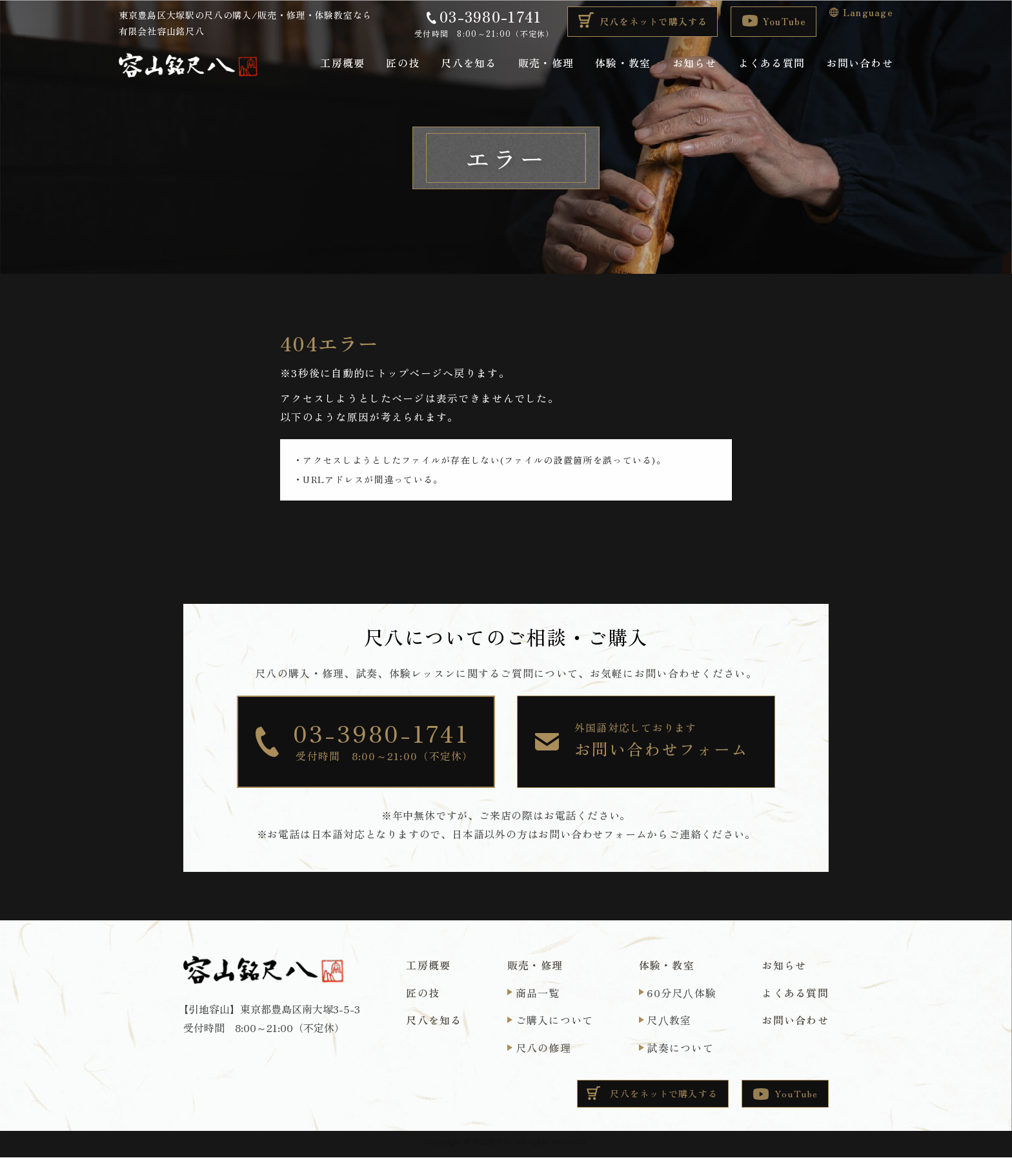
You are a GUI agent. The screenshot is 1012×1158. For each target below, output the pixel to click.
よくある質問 (771, 62)
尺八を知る (468, 62)
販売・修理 (546, 62)
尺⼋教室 (669, 1020)
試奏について (680, 1048)
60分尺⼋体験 (681, 992)
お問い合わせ (859, 62)
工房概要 (342, 62)
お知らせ (695, 62)
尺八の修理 (543, 1048)
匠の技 (403, 62)
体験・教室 (623, 62)
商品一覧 (538, 992)
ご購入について (555, 1020)
